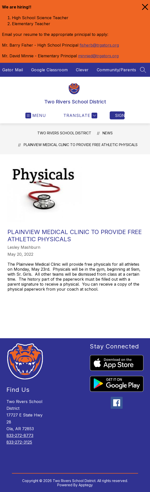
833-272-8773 (19, 435)
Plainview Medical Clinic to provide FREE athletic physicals (81, 145)
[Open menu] (35, 115)
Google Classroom (49, 69)
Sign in (120, 115)
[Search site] (143, 70)
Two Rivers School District (64, 133)
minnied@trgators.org (98, 55)
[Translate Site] (79, 115)
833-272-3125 (19, 442)
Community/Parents (116, 69)
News (107, 133)
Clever (82, 69)
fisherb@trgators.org (99, 45)
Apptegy (86, 485)
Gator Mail (12, 69)
